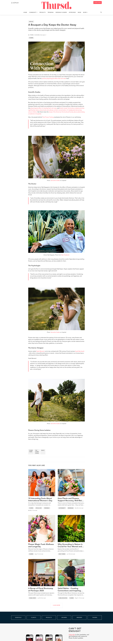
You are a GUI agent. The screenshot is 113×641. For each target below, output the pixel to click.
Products (42, 12)
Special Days (39, 508)
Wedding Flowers (61, 12)
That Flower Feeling (48, 117)
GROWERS (64, 617)
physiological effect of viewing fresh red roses (43, 108)
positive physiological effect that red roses (54, 78)
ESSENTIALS (18, 617)
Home (25, 12)
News (79, 12)
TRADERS (94, 617)
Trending (51, 12)
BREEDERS (79, 617)
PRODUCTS (49, 617)
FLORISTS (33, 617)
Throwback (47, 508)
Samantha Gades (55, 180)
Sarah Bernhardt (79, 351)
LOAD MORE (56, 605)
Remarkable (70, 508)
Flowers (31, 37)
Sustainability (62, 508)
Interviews (72, 12)
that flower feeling (37, 452)
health (42, 450)
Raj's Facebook (65, 255)
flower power (31, 451)
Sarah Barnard (40, 351)
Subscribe (72, 634)
